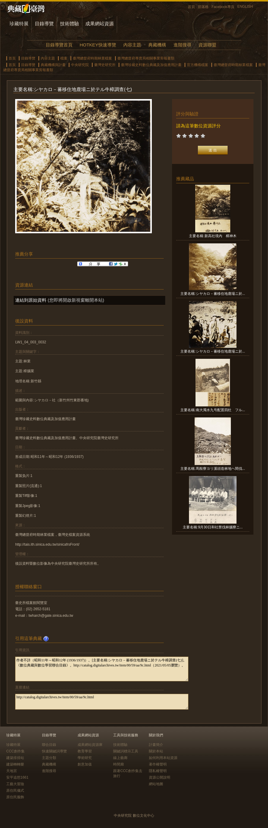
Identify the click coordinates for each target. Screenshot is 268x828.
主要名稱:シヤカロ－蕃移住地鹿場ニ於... (212, 294)
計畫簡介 (156, 745)
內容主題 (132, 44)
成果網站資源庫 (90, 745)
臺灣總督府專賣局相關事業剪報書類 (145, 58)
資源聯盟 (207, 44)
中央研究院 (80, 65)
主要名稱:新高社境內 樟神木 (212, 236)
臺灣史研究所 (105, 65)
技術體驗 (69, 23)
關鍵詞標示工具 (125, 751)
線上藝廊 (120, 758)
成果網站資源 (99, 23)
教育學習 (85, 751)
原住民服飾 (15, 797)
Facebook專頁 (223, 7)
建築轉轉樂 (15, 764)
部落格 (203, 7)
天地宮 (11, 771)
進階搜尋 (182, 44)
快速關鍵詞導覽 (54, 751)
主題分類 (49, 758)
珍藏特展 (19, 23)
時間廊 (118, 764)
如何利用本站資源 (163, 758)
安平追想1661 (17, 777)
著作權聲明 (158, 764)
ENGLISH (245, 6)
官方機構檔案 (197, 65)
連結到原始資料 (30, 300)
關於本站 (156, 751)
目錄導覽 (44, 23)
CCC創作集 (15, 751)
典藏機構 (157, 44)
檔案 (63, 58)
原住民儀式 (15, 790)
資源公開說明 (159, 777)
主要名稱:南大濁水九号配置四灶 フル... (212, 410)
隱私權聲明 (158, 771)
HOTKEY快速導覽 (98, 44)
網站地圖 (156, 784)
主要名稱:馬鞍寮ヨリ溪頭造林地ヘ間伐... (212, 469)
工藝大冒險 (15, 784)
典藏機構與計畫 (53, 65)
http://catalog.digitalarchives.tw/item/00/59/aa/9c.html (101, 702)
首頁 (191, 7)
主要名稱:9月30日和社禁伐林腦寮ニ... (212, 527)
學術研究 (85, 758)
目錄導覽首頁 (59, 44)
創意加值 (85, 764)
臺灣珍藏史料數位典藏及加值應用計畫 (151, 65)
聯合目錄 (49, 745)
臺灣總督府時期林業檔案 (92, 58)
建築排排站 (15, 758)
